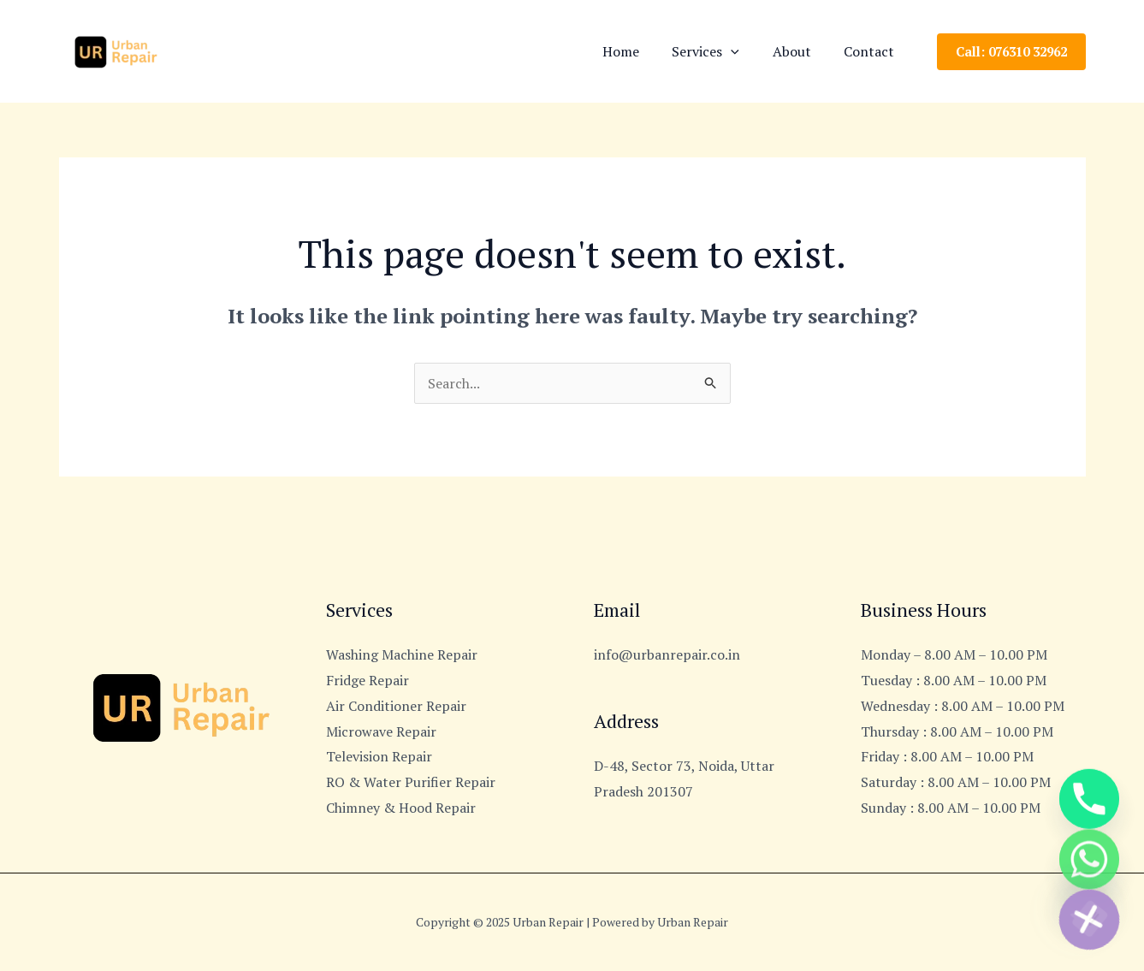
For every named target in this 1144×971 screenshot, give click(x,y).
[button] (1011, 51)
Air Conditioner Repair (396, 705)
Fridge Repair (367, 680)
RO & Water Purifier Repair (410, 782)
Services (720, 51)
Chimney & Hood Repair (401, 807)
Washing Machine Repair (401, 654)
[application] (745, 51)
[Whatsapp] (1089, 853)
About (800, 51)
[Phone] (1089, 786)
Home (640, 51)
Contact (872, 51)
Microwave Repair (381, 731)
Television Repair (379, 756)
